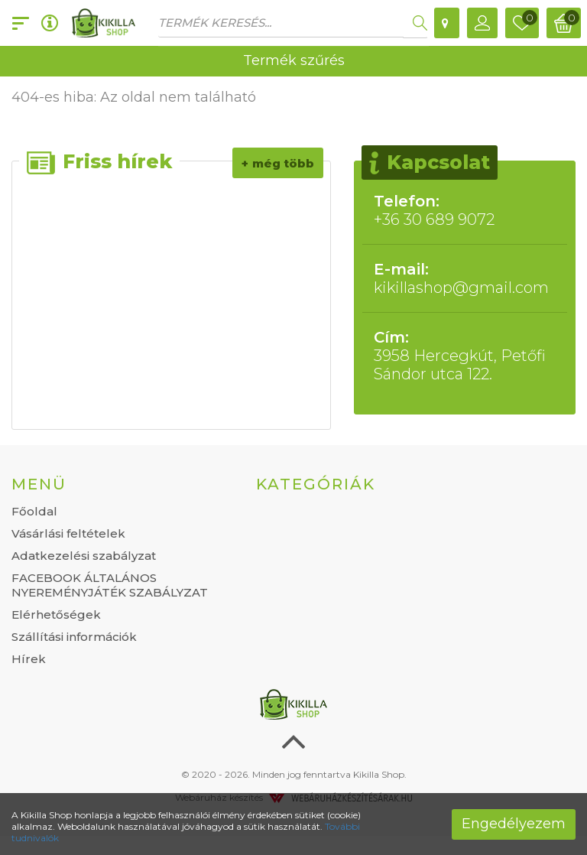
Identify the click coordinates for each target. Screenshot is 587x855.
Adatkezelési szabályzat (83, 555)
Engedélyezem (514, 823)
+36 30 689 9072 (465, 210)
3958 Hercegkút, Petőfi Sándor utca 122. (465, 355)
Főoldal (34, 511)
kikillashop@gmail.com (465, 278)
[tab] (122, 484)
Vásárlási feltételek (68, 533)
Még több (283, 163)
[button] (482, 23)
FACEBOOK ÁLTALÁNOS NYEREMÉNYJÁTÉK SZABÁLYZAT (109, 585)
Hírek (28, 659)
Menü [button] (38, 484)
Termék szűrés (294, 60)
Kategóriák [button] (315, 484)
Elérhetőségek (56, 614)
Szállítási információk (74, 636)
